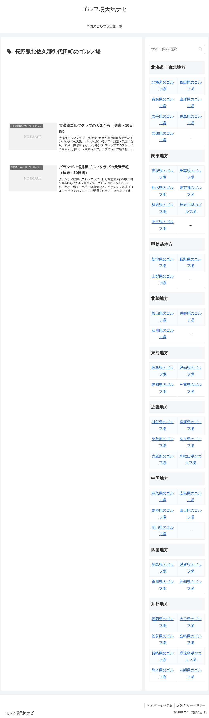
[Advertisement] (71, 87)
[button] (200, 49)
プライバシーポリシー (191, 705)
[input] (177, 49)
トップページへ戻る (159, 705)
